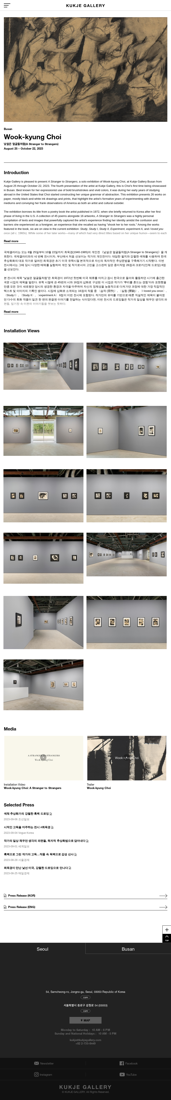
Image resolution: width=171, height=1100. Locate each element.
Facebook (131, 1063)
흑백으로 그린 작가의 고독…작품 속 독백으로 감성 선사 (39, 854)
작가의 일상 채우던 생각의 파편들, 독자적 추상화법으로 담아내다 (45, 840)
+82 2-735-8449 (85, 1043)
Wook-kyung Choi (32, 135)
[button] (44, 367)
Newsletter (45, 1063)
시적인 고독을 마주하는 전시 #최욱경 (27, 827)
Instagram (45, 1074)
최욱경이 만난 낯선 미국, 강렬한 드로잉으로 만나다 (36, 867)
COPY (85, 997)
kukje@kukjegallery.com (85, 1039)
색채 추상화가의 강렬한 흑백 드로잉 (26, 813)
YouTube (131, 1075)
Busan (128, 948)
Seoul (42, 948)
